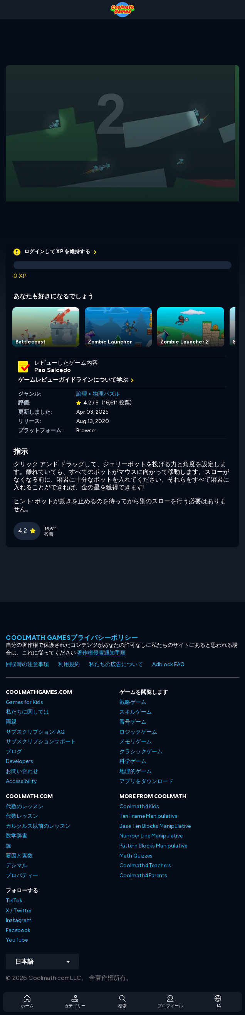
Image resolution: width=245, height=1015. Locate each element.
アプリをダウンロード (146, 781)
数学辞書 (16, 835)
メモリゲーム (135, 741)
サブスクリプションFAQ (35, 732)
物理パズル (106, 394)
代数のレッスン (25, 806)
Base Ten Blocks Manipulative (155, 826)
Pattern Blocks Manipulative (153, 845)
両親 (11, 722)
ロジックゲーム (138, 732)
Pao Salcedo (52, 370)
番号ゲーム (132, 722)
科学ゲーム (132, 761)
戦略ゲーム (132, 702)
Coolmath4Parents (143, 875)
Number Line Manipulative (151, 835)
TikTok (14, 900)
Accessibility (21, 781)
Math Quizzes (136, 856)
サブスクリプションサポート (41, 741)
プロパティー (22, 875)
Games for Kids (24, 702)
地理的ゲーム (135, 771)
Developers (19, 761)
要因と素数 (19, 856)
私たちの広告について (116, 664)
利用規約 (69, 664)
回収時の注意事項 (27, 664)
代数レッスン (22, 816)
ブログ (14, 751)
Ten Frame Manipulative (148, 816)
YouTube (17, 940)
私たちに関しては (27, 712)
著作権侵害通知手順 (101, 653)
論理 (81, 394)
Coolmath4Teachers (145, 865)
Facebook (18, 930)
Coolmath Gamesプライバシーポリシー (72, 637)
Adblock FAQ (168, 664)
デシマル (16, 865)
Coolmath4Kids (139, 806)
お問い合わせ (22, 771)
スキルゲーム (135, 712)
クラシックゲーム (141, 751)
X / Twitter (19, 910)
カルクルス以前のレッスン (38, 826)
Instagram (19, 920)
